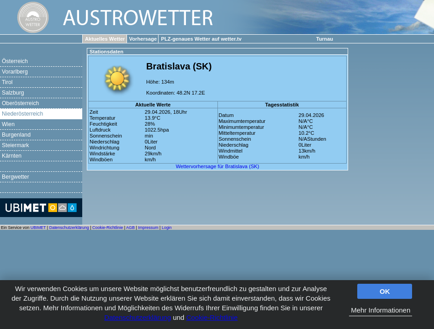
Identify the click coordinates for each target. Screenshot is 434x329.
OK (385, 291)
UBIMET (38, 227)
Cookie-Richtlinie (212, 317)
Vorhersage (143, 39)
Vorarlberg (15, 72)
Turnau (324, 39)
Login (167, 227)
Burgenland (16, 135)
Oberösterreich (20, 103)
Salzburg (13, 93)
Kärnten (11, 156)
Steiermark (15, 145)
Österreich (15, 61)
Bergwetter (15, 177)
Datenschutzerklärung (137, 317)
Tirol (7, 82)
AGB (130, 227)
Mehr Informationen (380, 310)
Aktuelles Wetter (105, 39)
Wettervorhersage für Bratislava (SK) (217, 166)
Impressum (148, 227)
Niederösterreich (22, 114)
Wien (8, 124)
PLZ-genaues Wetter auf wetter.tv (201, 39)
